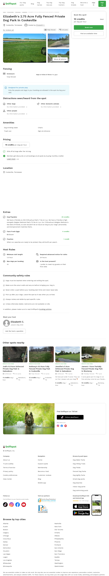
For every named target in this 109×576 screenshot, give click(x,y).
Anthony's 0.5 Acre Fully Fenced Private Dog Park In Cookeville (39, 368)
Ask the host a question (14, 331)
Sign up (102, 4)
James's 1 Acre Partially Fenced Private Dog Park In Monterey (92, 368)
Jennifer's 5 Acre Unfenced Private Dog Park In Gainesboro (64, 368)
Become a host (84, 4)
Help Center (7, 479)
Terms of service (9, 467)
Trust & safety (8, 464)
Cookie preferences (10, 475)
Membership (42, 467)
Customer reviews (44, 475)
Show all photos (60, 59)
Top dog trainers (62, 4)
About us (6, 460)
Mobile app (42, 483)
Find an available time (88, 33)
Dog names (39, 4)
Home (40, 460)
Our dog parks (23, 4)
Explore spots (43, 464)
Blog (32, 4)
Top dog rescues (49, 4)
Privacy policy (8, 471)
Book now (89, 27)
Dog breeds (73, 4)
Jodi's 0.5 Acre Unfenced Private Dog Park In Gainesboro (13, 368)
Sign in (93, 4)
